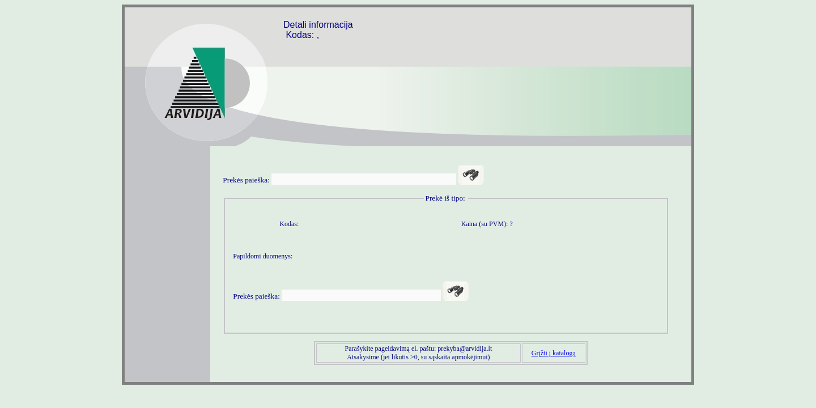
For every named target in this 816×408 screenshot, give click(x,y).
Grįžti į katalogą (554, 353)
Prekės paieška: (246, 180)
